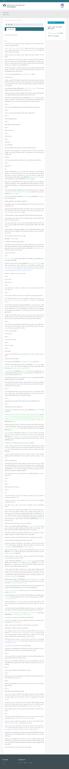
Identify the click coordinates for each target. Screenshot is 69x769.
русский (30, 762)
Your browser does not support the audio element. (24, 25)
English (25, 762)
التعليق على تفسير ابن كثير (54, 33)
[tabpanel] (24, 391)
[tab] (11, 29)
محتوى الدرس (11, 29)
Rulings (6, 12)
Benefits (7, 14)
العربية (20, 762)
